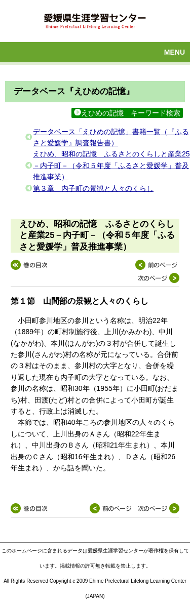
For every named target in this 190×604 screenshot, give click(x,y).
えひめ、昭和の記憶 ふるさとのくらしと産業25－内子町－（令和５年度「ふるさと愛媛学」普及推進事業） (111, 165)
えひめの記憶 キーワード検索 (127, 113)
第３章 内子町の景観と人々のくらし (93, 188)
